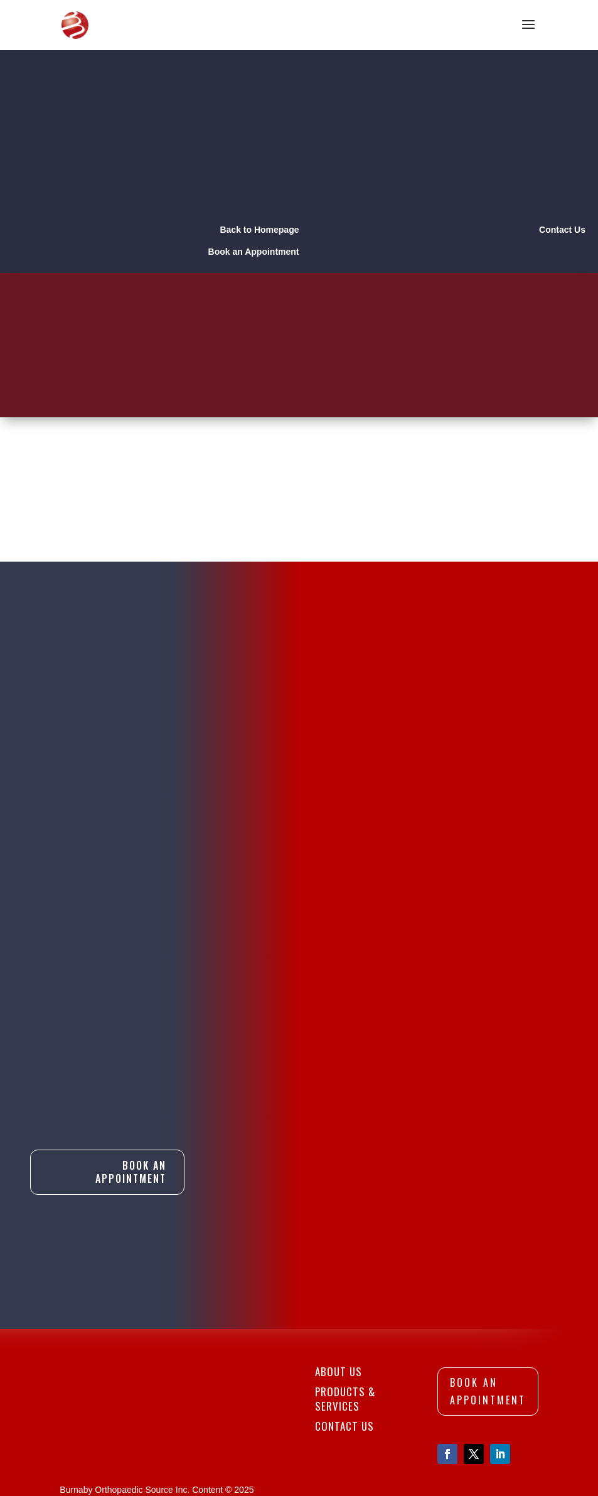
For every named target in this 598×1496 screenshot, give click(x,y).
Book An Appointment (130, 1070)
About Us (338, 1307)
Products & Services (345, 1334)
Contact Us (344, 1361)
